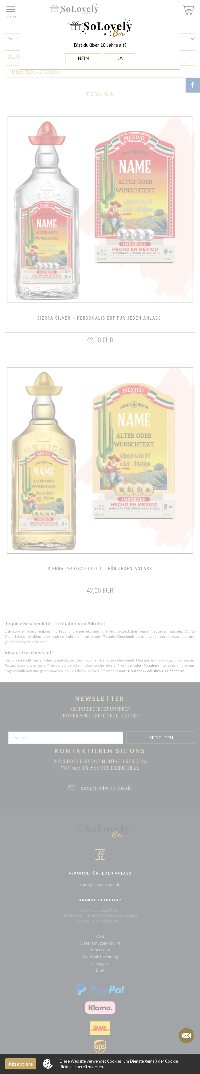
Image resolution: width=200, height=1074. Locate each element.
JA (120, 58)
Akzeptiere (20, 1064)
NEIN (83, 58)
